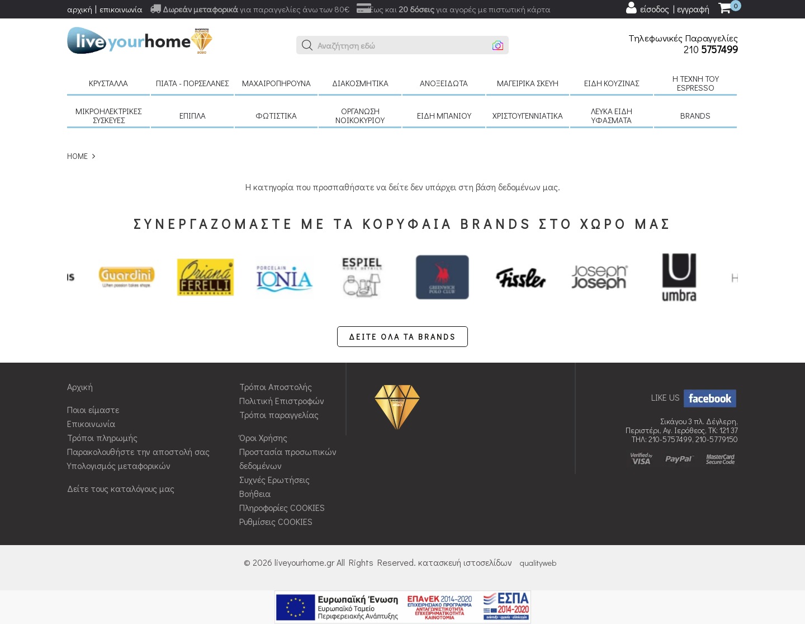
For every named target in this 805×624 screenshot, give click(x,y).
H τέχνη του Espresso (696, 83)
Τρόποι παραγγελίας (279, 414)
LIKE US (694, 397)
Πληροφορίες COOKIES (282, 507)
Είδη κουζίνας (611, 82)
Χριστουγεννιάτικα (528, 115)
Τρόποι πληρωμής (102, 437)
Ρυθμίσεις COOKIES (275, 521)
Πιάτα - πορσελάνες (192, 82)
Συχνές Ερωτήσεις (274, 479)
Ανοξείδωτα (444, 82)
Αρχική (80, 386)
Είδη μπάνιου (444, 115)
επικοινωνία (121, 9)
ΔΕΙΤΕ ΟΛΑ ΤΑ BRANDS (402, 336)
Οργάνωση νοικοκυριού (360, 115)
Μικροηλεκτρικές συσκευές (108, 115)
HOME (77, 156)
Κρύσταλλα (108, 82)
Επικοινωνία (91, 423)
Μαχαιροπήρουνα (276, 82)
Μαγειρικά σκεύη (527, 82)
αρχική (79, 9)
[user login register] (666, 8)
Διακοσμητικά (360, 82)
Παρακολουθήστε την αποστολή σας (138, 451)
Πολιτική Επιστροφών (281, 400)
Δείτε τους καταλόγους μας (120, 488)
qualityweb (538, 562)
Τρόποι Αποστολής (275, 386)
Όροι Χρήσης (263, 437)
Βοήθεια (255, 493)
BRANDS (695, 115)
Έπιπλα (192, 115)
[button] (307, 45)
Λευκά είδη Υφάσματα (611, 115)
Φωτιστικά (276, 115)
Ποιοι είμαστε (93, 409)
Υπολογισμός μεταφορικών (119, 465)
